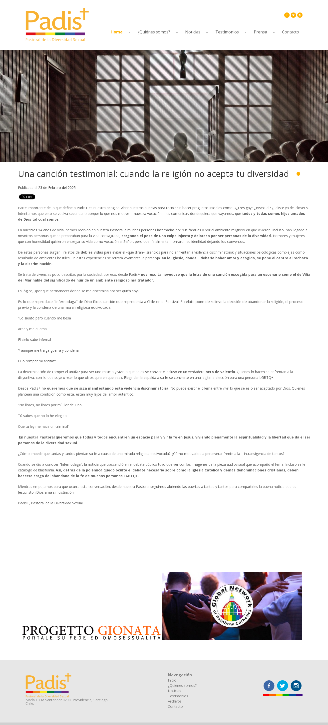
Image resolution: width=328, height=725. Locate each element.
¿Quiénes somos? (154, 31)
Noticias (192, 31)
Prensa (260, 31)
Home (117, 31)
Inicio (172, 680)
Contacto (290, 31)
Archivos (175, 701)
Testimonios (227, 31)
